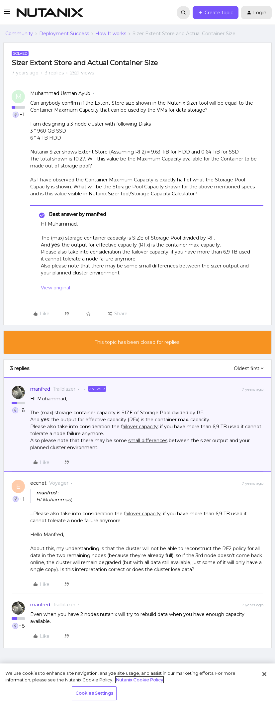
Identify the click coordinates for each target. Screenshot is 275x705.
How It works (110, 34)
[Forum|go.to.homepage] (50, 12)
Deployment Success (64, 34)
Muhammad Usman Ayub (60, 93)
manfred (40, 389)
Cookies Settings (94, 693)
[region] (137, 684)
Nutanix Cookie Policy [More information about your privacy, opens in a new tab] (139, 679)
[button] (7, 14)
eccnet (38, 483)
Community (19, 34)
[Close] (264, 674)
